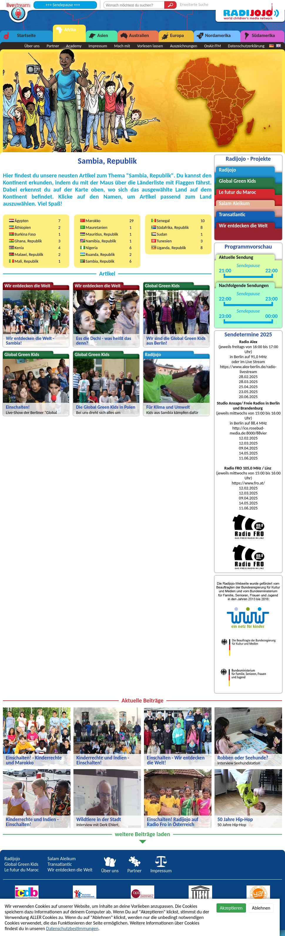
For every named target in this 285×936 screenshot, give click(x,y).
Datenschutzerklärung (246, 45)
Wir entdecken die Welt (70, 870)
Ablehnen (261, 908)
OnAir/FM (212, 45)
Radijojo (12, 858)
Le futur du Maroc (21, 870)
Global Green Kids (21, 864)
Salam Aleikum (62, 858)
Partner (134, 867)
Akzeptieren (231, 908)
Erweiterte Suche (194, 4)
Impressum (161, 867)
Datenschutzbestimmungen (72, 928)
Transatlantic (60, 864)
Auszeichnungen (183, 45)
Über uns (110, 867)
